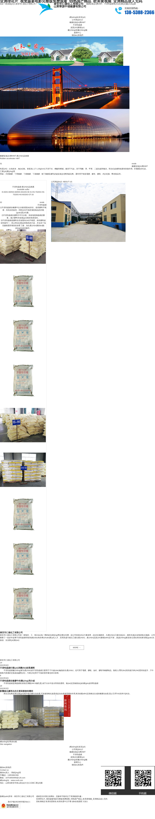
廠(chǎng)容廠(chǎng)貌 (77, 30)
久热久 (85, 801)
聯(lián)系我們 (77, 35)
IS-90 (27, 192)
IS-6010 (22, 192)
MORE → (77, 648)
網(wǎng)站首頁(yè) (77, 17)
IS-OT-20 (30, 195)
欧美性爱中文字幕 (64, 801)
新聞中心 (77, 33)
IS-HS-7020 (34, 192)
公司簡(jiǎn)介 (77, 20)
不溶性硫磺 (77, 25)
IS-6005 (15, 192)
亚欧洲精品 (40, 801)
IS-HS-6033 (21, 195)
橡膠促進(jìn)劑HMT (77, 22)
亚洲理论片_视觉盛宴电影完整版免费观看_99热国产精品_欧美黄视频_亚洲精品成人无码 (71, 799)
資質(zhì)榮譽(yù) (77, 27)
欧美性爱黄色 (51, 801)
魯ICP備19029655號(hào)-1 (19, 802)
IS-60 (4, 192)
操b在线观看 (77, 801)
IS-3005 (9, 192)
